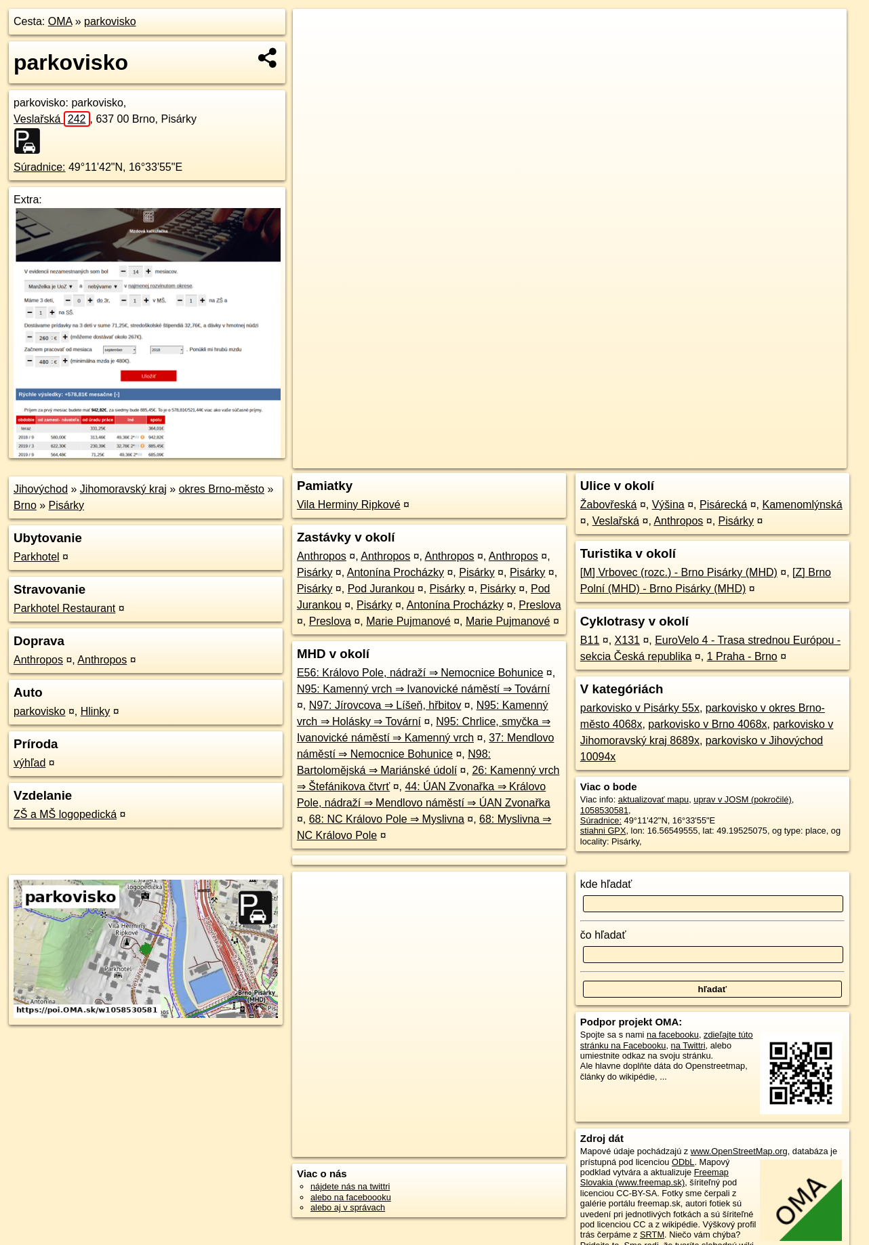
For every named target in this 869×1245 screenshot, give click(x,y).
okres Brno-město (221, 489)
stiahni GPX (603, 830)
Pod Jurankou (381, 588)
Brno (25, 505)
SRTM (652, 1234)
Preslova (540, 605)
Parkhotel (37, 557)
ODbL (683, 1162)
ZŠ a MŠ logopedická (65, 814)
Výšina (668, 504)
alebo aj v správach (347, 1207)
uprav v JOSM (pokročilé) (742, 799)
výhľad (29, 763)
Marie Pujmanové (408, 621)
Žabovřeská (608, 504)
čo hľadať (603, 935)
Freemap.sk (681, 458)
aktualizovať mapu (653, 799)
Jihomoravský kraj (123, 489)
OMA (60, 21)
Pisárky (66, 505)
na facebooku (673, 1034)
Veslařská (52, 119)
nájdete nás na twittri (350, 1186)
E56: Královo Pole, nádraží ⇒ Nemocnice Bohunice (420, 672)
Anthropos (38, 660)
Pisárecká (723, 504)
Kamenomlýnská (802, 504)
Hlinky (95, 711)
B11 (589, 640)
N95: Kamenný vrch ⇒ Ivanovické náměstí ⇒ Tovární (423, 689)
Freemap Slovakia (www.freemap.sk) (654, 1177)
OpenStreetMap (611, 458)
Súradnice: (40, 167)
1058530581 (604, 810)
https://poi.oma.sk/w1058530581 (784, 458)
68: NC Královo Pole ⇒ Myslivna (386, 819)
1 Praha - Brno (742, 656)
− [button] (316, 53)
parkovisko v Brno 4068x (707, 724)
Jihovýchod (41, 489)
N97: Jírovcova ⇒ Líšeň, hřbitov (385, 705)
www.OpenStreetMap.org (739, 1151)
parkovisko (110, 21)
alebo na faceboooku (350, 1197)
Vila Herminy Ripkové (349, 504)
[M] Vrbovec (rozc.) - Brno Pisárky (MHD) (678, 572)
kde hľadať (606, 884)
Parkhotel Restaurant (64, 608)
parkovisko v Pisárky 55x (640, 708)
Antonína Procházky (395, 572)
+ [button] (316, 32)
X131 (627, 640)
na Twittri (688, 1045)
